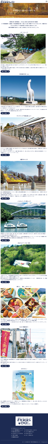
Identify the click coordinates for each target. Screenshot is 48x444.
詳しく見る (5, 71)
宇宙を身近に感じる (15, 431)
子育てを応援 (14, 435)
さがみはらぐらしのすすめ (17, 433)
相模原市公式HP (15, 437)
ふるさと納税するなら (29, 431)
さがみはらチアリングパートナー (18, 428)
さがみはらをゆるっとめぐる (30, 430)
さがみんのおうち (28, 433)
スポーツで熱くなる (28, 435)
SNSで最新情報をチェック (17, 430)
